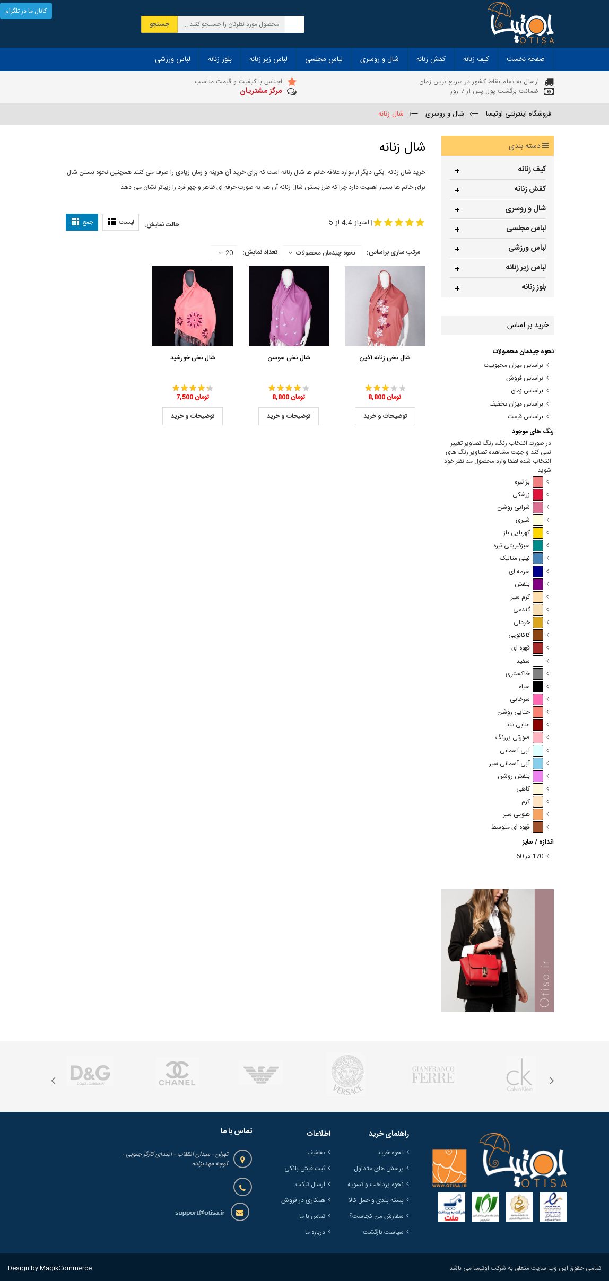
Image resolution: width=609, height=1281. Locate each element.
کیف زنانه (532, 169)
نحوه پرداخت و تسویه (375, 1184)
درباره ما (315, 1232)
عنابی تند (524, 725)
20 (225, 253)
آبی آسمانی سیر (516, 763)
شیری (529, 520)
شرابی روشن (520, 507)
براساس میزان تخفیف (516, 404)
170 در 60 (529, 856)
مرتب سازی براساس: (393, 252)
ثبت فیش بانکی (304, 1168)
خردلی (528, 622)
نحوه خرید (390, 1152)
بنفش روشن (520, 776)
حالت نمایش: (161, 225)
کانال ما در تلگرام (26, 11)
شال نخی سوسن (288, 358)
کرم (532, 801)
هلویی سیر (523, 814)
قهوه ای (527, 648)
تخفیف (316, 1152)
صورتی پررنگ (519, 737)
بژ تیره (529, 482)
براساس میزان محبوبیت (513, 365)
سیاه (531, 686)
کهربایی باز (523, 533)
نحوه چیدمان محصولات (325, 253)
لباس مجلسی (526, 228)
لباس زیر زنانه (526, 267)
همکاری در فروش (303, 1200)
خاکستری (524, 674)
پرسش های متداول (379, 1168)
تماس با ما (312, 1216)
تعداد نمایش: (259, 252)
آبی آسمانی (521, 751)
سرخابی (526, 699)
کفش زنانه (530, 189)
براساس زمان (527, 391)
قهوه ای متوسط (517, 827)
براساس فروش (524, 378)
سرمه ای (526, 571)
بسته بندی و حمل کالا (376, 1200)
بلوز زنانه (534, 287)
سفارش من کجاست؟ (376, 1216)
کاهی (529, 789)
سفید (529, 661)
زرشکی (527, 494)
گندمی (528, 610)
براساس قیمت (525, 417)
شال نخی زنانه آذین (385, 358)
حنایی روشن (520, 712)
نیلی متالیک (521, 558)
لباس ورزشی (527, 248)
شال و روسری (525, 209)
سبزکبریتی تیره (518, 545)
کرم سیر (527, 597)
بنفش (529, 584)
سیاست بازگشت (383, 1232)
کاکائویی (525, 635)
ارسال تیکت (310, 1184)
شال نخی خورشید (192, 358)
